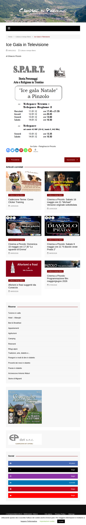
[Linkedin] (17, 150)
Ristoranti (12, 344)
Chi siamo (48, 514)
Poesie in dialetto (15, 368)
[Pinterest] (21, 150)
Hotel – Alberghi (14, 318)
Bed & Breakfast (14, 323)
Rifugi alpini (12, 349)
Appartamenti (13, 328)
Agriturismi (12, 333)
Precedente (13, 160)
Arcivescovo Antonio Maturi (19, 373)
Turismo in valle (14, 313)
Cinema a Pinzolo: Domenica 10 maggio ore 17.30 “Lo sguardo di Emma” (22, 247)
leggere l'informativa (29, 521)
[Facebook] (8, 150)
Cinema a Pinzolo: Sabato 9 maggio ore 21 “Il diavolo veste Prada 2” (62, 247)
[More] (30, 150)
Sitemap (71, 514)
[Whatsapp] (26, 150)
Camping (11, 339)
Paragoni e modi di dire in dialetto (21, 358)
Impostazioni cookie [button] (47, 521)
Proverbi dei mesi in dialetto (19, 363)
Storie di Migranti (15, 379)
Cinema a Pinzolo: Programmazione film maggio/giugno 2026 (57, 278)
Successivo (72, 160)
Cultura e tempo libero (28, 50)
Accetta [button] (61, 521)
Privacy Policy (60, 514)
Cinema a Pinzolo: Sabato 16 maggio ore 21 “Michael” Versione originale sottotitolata (62, 202)
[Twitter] (12, 150)
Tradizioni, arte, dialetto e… (19, 353)
